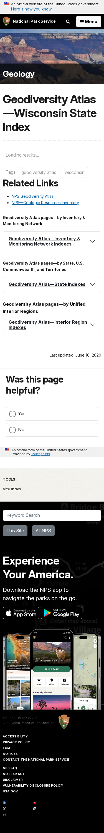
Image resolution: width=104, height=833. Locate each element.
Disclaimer (13, 780)
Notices (10, 754)
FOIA (6, 748)
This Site (15, 530)
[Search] (52, 515)
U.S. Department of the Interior (28, 723)
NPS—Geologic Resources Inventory (45, 202)
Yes (22, 413)
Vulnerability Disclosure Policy (33, 785)
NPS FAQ (10, 768)
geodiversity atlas (38, 172)
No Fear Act (14, 774)
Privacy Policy (16, 742)
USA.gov (10, 791)
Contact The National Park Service (36, 759)
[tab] (52, 241)
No (21, 429)
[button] (52, 241)
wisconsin (75, 172)
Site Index (12, 489)
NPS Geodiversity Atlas (33, 196)
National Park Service (21, 718)
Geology (19, 74)
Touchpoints (40, 454)
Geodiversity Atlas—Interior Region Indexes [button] (48, 324)
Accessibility (15, 736)
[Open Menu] (88, 21)
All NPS (43, 530)
